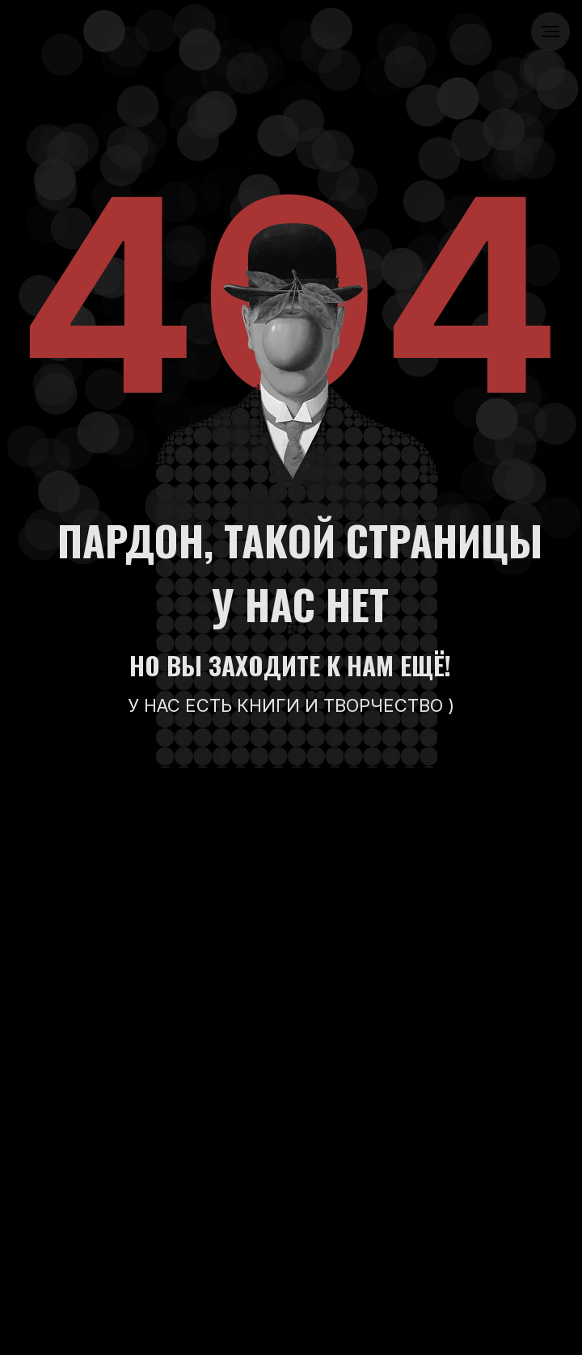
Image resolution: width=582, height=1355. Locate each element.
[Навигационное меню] (550, 31)
